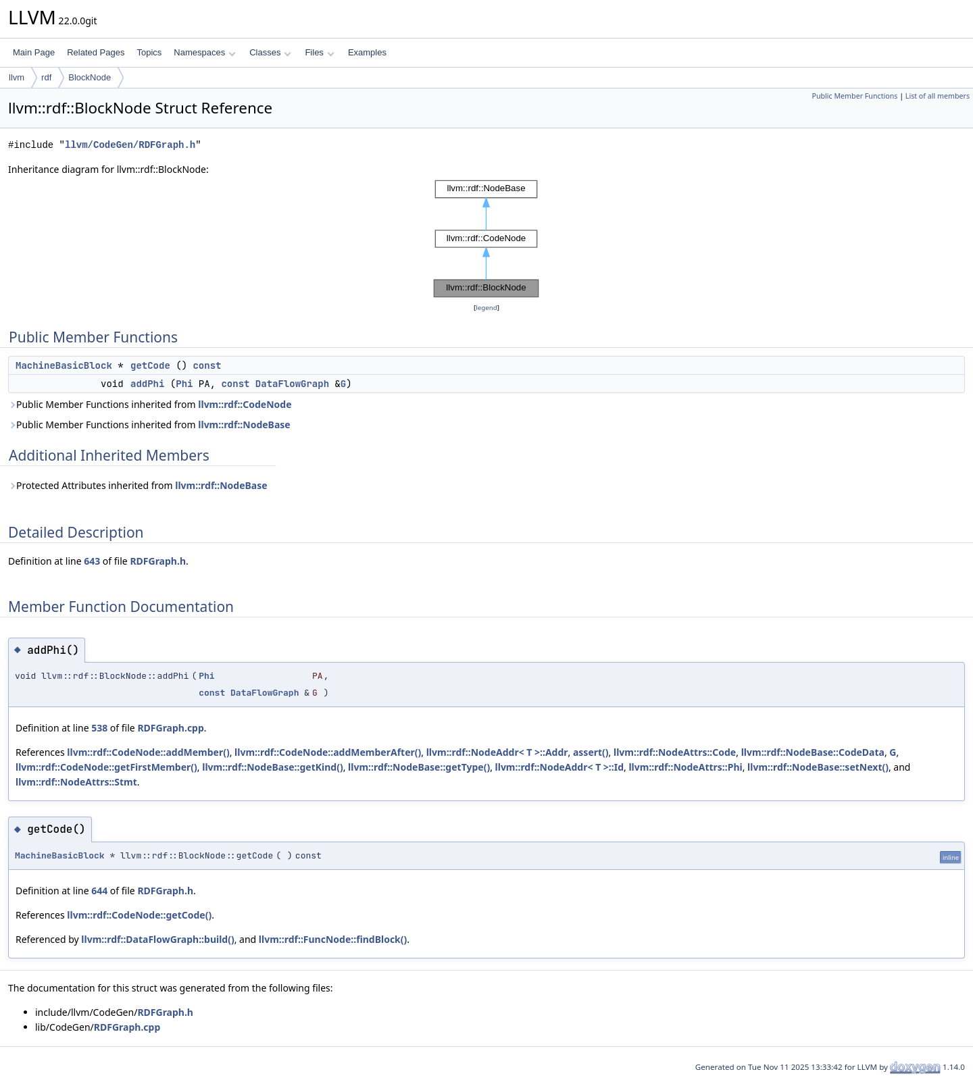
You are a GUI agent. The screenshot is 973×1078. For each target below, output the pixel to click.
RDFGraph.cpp (170, 727)
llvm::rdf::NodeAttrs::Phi (685, 767)
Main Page (34, 52)
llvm (16, 77)
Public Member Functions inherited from (150, 404)
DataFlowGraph (292, 384)
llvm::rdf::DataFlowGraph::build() (157, 939)
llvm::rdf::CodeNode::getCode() (139, 914)
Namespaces (204, 52)
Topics (148, 52)
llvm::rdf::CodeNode (244, 404)
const (207, 365)
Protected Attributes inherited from (138, 485)
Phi (184, 384)
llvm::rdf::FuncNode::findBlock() (333, 939)
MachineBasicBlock (64, 365)
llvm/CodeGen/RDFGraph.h (130, 144)
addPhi (147, 384)
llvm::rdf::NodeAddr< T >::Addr (497, 752)
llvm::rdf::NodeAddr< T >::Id (559, 767)
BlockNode (89, 77)
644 (99, 890)
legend (486, 307)
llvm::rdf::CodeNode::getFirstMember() (106, 767)
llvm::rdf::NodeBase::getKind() (272, 767)
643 (92, 561)
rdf (46, 77)
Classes (270, 52)
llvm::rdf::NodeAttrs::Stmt (76, 781)
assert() (591, 752)
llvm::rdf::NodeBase (244, 424)
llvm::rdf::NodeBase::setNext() (818, 767)
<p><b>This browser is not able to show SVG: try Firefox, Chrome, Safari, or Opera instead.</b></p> (486, 239)
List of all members (937, 96)
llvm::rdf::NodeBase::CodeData (812, 752)
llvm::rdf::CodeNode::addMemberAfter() (327, 752)
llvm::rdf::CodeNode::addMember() (148, 752)
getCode (150, 365)
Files (319, 52)
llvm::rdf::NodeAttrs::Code (675, 752)
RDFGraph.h (158, 561)
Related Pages (95, 52)
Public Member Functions (854, 96)
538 (99, 727)
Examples (367, 52)
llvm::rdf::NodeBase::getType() (419, 767)
